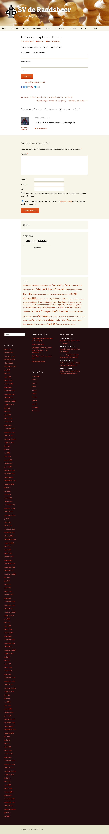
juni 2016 (7, 698)
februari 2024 (8, 422)
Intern (34, 387)
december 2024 (9, 391)
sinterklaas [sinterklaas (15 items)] (27, 320)
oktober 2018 (8, 609)
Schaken (40, 41)
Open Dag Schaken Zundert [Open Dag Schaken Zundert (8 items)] (37, 307)
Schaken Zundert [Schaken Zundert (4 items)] (55, 317)
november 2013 (9, 802)
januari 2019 (8, 598)
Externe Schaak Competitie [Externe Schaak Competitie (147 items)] (52, 289)
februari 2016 (8, 712)
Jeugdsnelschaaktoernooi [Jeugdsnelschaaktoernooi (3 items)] (74, 299)
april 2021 (7, 522)
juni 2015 (7, 740)
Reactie (24, 154)
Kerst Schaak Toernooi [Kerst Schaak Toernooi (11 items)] (60, 302)
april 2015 (7, 747)
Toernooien (36, 411)
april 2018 (7, 626)
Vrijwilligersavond (38, 344)
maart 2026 (8, 349)
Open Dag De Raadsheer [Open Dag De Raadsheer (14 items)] (61, 305)
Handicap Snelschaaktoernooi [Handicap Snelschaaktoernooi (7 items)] (59, 294)
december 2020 (9, 529)
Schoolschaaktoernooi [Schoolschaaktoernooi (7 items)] (67, 317)
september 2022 (10, 481)
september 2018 (10, 612)
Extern (34, 380)
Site (22, 189)
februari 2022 (8, 501)
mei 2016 (7, 702)
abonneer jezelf (66, 201)
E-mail (24, 184)
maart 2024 (8, 418)
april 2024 (7, 415)
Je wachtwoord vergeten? (35, 82)
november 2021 (9, 508)
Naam (24, 180)
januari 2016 (8, 716)
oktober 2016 (8, 685)
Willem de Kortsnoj (53, 41)
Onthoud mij (27, 71)
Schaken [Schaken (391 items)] (44, 316)
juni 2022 (7, 487)
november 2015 (9, 723)
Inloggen (27, 76)
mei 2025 (7, 373)
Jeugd (48, 28)
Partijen (34, 400)
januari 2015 (8, 757)
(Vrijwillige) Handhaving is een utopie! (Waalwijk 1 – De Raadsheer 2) (42, 350)
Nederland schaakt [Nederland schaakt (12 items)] (45, 305)
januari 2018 (8, 636)
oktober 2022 (8, 477)
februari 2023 (8, 463)
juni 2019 (7, 581)
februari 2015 (8, 754)
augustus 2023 (9, 443)
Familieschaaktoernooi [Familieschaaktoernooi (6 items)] (75, 290)
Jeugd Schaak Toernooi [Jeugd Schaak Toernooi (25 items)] (58, 298)
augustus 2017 (9, 653)
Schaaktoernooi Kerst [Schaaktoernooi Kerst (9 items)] (30, 317)
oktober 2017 (8, 647)
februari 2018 (8, 633)
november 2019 (9, 567)
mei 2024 (7, 411)
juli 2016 (7, 695)
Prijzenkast (72, 28)
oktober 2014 (8, 768)
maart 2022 (8, 498)
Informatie (15, 28)
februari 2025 (8, 384)
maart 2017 (8, 667)
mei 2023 (7, 453)
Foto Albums (59, 28)
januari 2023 (8, 467)
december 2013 (9, 799)
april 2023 (7, 456)
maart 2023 (8, 460)
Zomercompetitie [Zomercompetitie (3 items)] (61, 324)
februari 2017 (8, 671)
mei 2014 (7, 781)
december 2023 (9, 429)
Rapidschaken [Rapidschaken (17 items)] (66, 307)
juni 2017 (7, 657)
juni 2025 (7, 370)
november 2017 (9, 643)
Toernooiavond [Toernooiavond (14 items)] (29, 324)
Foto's (34, 383)
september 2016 (10, 688)
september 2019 (10, 574)
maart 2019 (8, 591)
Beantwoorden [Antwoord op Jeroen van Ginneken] (42, 128)
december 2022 (9, 470)
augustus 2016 (9, 692)
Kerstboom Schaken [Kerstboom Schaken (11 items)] (45, 302)
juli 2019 (7, 577)
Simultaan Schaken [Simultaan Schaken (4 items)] (80, 317)
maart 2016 (8, 709)
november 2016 (9, 681)
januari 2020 (8, 560)
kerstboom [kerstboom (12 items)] (33, 302)
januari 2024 (8, 425)
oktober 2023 (8, 436)
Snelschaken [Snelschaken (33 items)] (38, 320)
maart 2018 (8, 629)
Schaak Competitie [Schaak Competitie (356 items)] (43, 311)
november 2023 (9, 432)
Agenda (26, 28)
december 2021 (9, 505)
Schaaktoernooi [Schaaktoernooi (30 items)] (76, 311)
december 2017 (9, 640)
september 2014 (10, 771)
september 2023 (10, 439)
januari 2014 (8, 795)
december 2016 (9, 678)
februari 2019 (8, 595)
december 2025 (9, 356)
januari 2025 (8, 387)
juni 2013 (7, 813)
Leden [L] (84, 28)
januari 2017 (8, 674)
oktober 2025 (8, 363)
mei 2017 (7, 660)
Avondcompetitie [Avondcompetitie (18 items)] (44, 285)
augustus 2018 (9, 615)
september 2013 (10, 809)
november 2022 (9, 474)
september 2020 (10, 539)
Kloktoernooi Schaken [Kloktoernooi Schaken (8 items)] (30, 305)
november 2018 (9, 605)
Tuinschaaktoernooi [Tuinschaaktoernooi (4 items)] (41, 324)
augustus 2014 (9, 775)
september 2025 (10, 366)
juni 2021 (7, 519)
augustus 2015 (9, 733)
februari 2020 (8, 557)
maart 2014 (8, 788)
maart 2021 (8, 526)
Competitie (37, 28)
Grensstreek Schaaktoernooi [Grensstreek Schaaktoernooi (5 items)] (41, 294)
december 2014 (9, 761)
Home (4, 28)
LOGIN (95, 28)
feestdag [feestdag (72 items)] (28, 293)
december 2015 (9, 719)
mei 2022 (7, 491)
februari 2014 (8, 792)
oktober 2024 (8, 398)
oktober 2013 (8, 806)
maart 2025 (8, 380)
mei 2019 (7, 584)
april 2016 (7, 705)
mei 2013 (7, 816)
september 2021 (10, 515)
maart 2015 (8, 750)
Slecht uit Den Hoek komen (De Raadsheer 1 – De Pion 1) (46, 97)
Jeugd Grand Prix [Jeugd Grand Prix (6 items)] (43, 299)
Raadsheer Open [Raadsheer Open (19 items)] (53, 307)
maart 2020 (8, 553)
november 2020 (9, 532)
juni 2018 (7, 619)
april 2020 (7, 550)
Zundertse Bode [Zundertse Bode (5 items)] (70, 324)
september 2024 (10, 401)
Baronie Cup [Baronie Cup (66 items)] (58, 285)
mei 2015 (7, 743)
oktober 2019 (8, 570)
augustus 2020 (9, 543)
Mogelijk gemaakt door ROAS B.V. (32, 829)
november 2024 (9, 394)
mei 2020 (7, 546)
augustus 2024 (9, 405)
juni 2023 (7, 449)
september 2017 (10, 650)
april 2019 (7, 588)
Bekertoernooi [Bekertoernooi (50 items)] (72, 285)
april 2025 (7, 377)
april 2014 (7, 785)
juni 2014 (7, 778)
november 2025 (9, 360)
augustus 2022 (9, 484)
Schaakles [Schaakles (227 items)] (62, 311)
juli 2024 (7, 408)
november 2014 (9, 764)
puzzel (34, 404)
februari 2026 (8, 353)
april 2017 (7, 664)
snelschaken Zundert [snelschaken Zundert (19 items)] (52, 320)
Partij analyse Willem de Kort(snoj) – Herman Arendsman (62, 100)
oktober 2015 (8, 726)
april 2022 (7, 494)
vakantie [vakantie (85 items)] (52, 323)
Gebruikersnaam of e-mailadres (33, 52)
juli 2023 (7, 446)
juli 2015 (7, 736)
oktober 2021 (8, 512)
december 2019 (9, 564)
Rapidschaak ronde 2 (39, 362)
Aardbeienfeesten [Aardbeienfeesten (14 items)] (30, 285)
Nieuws (34, 397)
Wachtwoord (26, 61)
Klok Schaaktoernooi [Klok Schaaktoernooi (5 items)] (75, 302)
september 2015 (10, 730)
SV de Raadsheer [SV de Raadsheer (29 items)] (69, 320)
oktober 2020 (8, 536)
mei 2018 (7, 622)
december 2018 (9, 602)
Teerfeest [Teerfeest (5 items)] (79, 320)
